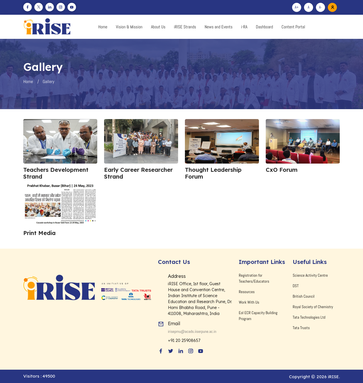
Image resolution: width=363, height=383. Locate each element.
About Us (158, 27)
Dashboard (264, 27)
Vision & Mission (129, 27)
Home (102, 27)
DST (296, 285)
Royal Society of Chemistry (313, 306)
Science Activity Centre (310, 275)
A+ (297, 7)
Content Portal (293, 27)
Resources (247, 291)
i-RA (244, 27)
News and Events (218, 27)
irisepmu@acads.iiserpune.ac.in (192, 331)
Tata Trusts (301, 327)
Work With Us (249, 302)
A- (320, 7)
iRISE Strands (185, 27)
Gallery (48, 81)
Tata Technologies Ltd (309, 317)
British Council (304, 296)
